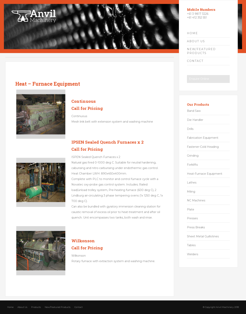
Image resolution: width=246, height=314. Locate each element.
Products (36, 307)
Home (10, 307)
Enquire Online (199, 79)
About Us (22, 307)
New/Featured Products (57, 307)
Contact (78, 307)
